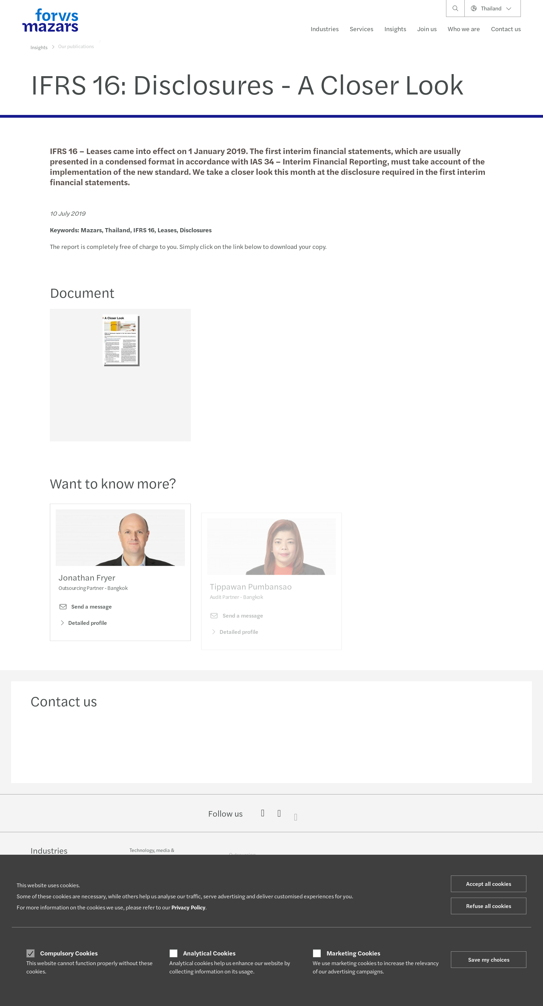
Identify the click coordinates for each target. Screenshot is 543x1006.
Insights (395, 28)
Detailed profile (83, 632)
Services (361, 28)
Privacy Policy (188, 907)
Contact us (506, 28)
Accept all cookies (488, 884)
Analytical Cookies (209, 953)
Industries (325, 28)
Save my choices (488, 959)
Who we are (464, 28)
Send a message (85, 616)
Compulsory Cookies (69, 953)
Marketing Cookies (353, 953)
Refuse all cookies (488, 906)
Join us (427, 28)
